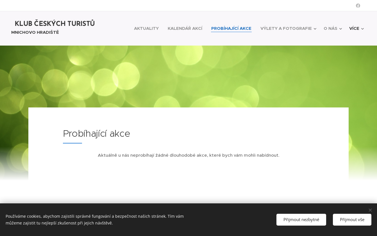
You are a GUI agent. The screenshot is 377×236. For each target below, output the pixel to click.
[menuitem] (148, 28)
